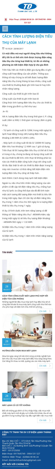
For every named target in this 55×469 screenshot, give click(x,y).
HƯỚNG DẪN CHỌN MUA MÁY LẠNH (19, 350)
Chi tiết (42, 311)
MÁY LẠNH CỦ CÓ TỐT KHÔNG (16, 405)
